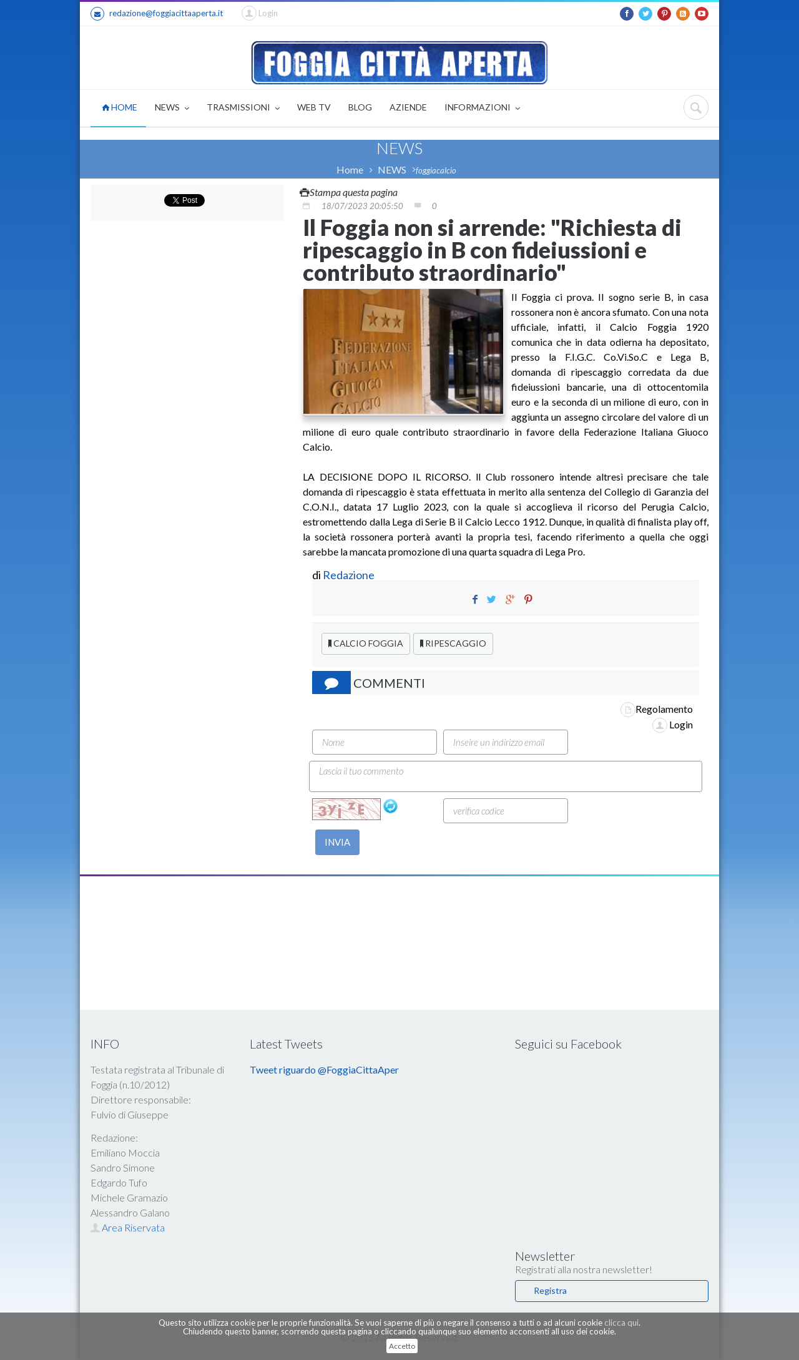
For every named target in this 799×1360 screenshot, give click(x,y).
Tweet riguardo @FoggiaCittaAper (324, 1069)
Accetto (402, 1346)
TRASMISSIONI (243, 108)
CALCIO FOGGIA (365, 643)
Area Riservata (128, 1227)
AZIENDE (408, 107)
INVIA (337, 842)
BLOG (360, 107)
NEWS (172, 108)
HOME (119, 107)
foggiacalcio (436, 170)
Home (349, 169)
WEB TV (314, 107)
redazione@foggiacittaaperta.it (157, 14)
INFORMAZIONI (482, 108)
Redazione (349, 575)
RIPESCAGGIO (453, 643)
